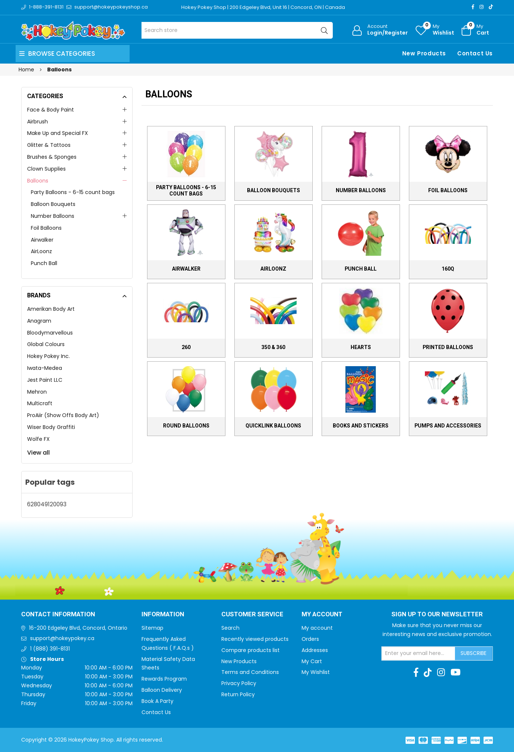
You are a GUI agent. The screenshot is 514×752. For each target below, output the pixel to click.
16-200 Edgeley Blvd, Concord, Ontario (78, 628)
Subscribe (474, 653)
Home (26, 69)
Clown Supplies (46, 168)
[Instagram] (481, 6)
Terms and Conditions (250, 672)
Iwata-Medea (44, 368)
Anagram (39, 321)
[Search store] (237, 30)
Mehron (37, 392)
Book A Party (157, 701)
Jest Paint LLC (44, 380)
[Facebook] (473, 6)
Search (230, 628)
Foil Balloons (46, 228)
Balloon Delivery (161, 690)
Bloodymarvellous (50, 332)
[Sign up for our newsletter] (418, 653)
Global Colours (46, 344)
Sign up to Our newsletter (437, 614)
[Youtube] (455, 672)
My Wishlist (316, 672)
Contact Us (475, 53)
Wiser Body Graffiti (51, 427)
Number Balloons (52, 216)
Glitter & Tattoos (49, 145)
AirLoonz (41, 251)
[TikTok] (491, 6)
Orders (310, 639)
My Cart (312, 661)
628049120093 (46, 504)
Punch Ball (44, 263)
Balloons (37, 180)
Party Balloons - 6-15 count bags (73, 192)
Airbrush (37, 121)
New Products (424, 53)
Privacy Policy (238, 683)
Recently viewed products (255, 639)
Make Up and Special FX (57, 133)
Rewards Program (164, 678)
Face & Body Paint (50, 109)
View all (38, 452)
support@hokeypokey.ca (62, 638)
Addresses (315, 650)
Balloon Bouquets (53, 204)
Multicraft (39, 403)
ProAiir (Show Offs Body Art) (63, 415)
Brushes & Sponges (52, 157)
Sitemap (152, 628)
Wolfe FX (38, 439)
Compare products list (250, 650)
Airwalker (42, 239)
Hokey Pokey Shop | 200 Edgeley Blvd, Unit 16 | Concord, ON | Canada (263, 7)
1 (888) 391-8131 (50, 648)
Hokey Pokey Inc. (48, 356)
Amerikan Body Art (51, 309)
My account (317, 628)
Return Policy (238, 694)
